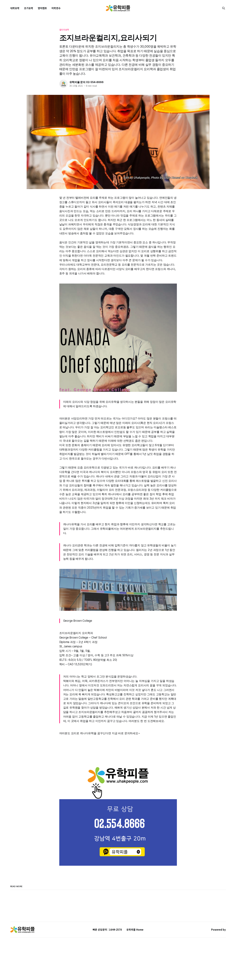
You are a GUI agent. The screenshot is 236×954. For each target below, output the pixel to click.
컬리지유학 (64, 29)
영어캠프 (42, 8)
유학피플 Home (134, 929)
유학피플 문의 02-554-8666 (86, 82)
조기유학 (28, 8)
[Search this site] (223, 8)
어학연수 (56, 8)
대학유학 (14, 8)
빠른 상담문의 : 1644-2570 (107, 929)
